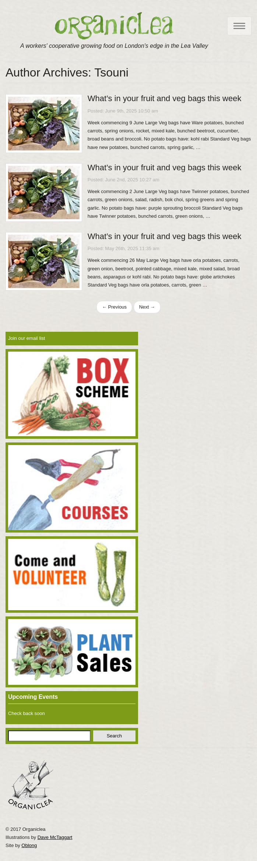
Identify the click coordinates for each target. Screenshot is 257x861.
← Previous (114, 307)
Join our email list (26, 338)
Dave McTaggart (55, 837)
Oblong (29, 845)
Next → (147, 307)
